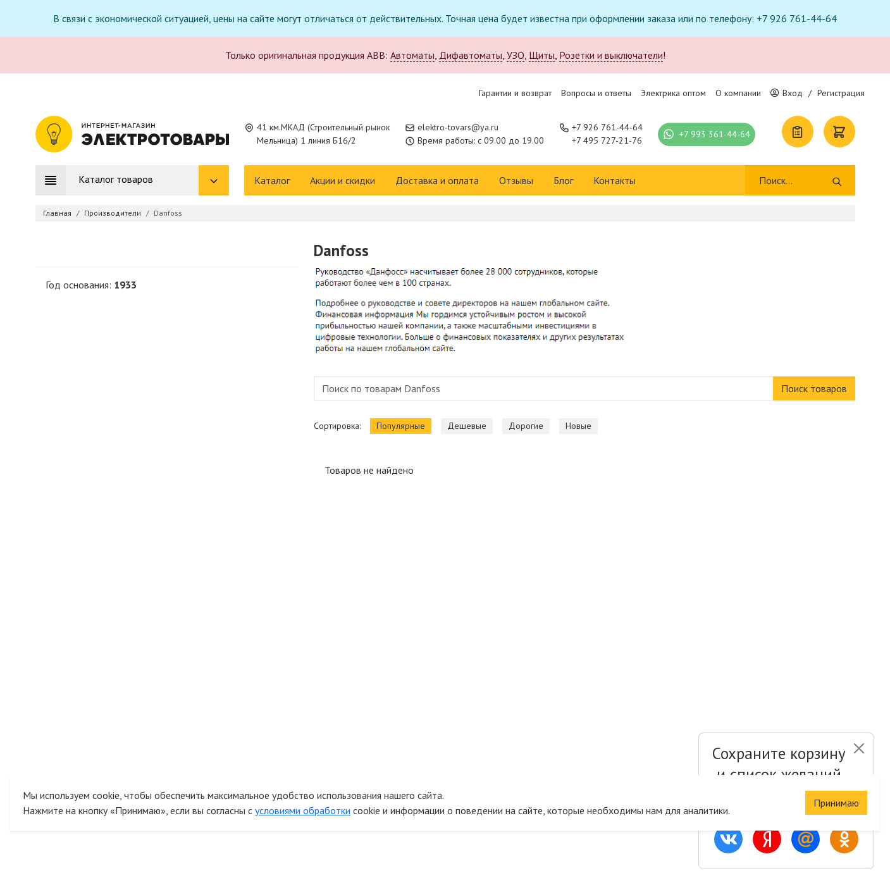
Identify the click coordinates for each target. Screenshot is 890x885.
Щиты (542, 55)
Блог (563, 180)
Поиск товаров (814, 388)
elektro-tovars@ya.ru (457, 127)
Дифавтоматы (470, 55)
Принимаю (836, 802)
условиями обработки (302, 810)
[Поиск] (795, 180)
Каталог (272, 180)
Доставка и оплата (437, 180)
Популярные (400, 425)
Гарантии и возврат (515, 93)
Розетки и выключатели (611, 55)
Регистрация (841, 93)
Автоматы (412, 55)
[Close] (858, 748)
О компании (738, 93)
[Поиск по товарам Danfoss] (544, 388)
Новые (578, 425)
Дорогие (526, 425)
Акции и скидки (342, 180)
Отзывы (516, 180)
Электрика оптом (673, 93)
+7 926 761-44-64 (607, 127)
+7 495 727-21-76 (607, 140)
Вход (786, 93)
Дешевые (466, 425)
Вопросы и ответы (596, 93)
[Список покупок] (797, 131)
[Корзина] (839, 131)
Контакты (614, 180)
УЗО (515, 55)
